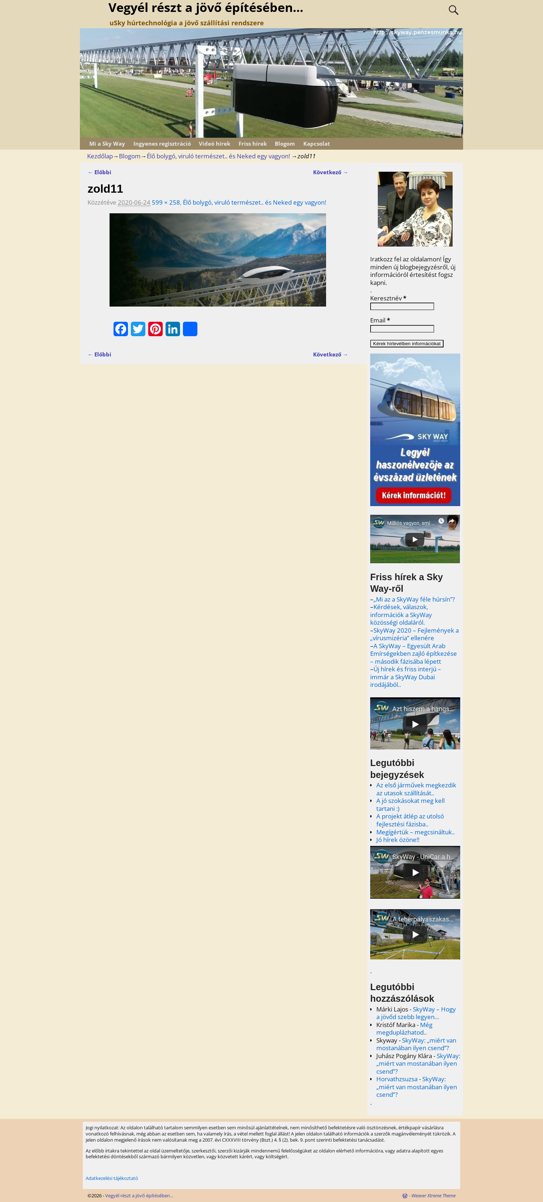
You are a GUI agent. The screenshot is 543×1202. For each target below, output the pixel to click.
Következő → (330, 172)
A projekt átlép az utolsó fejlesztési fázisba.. (410, 820)
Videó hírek (214, 143)
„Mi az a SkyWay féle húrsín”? (414, 599)
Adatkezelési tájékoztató (112, 1178)
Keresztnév (388, 298)
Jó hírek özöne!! (397, 839)
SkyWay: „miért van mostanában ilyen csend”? (416, 1044)
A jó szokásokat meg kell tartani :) (410, 804)
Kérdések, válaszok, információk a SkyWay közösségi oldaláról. (401, 614)
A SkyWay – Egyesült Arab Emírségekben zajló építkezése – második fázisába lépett (413, 654)
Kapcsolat (316, 143)
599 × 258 (166, 202)
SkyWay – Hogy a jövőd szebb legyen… (416, 1013)
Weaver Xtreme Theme (433, 1195)
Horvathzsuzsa (397, 1079)
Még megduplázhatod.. (404, 1029)
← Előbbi (99, 172)
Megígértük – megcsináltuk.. (415, 832)
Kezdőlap (100, 156)
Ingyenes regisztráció (162, 143)
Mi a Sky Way (107, 143)
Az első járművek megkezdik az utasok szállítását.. (416, 789)
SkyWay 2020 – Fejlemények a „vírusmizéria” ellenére (414, 634)
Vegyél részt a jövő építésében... (139, 1195)
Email (380, 320)
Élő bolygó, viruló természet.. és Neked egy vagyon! (218, 156)
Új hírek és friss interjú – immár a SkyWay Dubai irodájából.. (405, 677)
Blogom (285, 143)
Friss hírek (253, 143)
